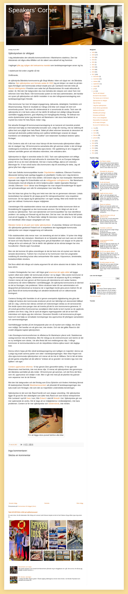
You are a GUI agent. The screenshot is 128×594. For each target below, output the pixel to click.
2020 (93, 67)
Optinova (12, 178)
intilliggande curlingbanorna (57, 180)
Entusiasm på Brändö (99, 115)
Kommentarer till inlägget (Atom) (27, 506)
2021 (93, 64)
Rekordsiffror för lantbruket (100, 120)
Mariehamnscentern (38, 385)
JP (100, 286)
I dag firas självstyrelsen (99, 105)
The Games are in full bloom (101, 98)
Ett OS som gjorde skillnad (107, 251)
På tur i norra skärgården (100, 117)
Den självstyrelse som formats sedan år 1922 (34, 83)
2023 (93, 59)
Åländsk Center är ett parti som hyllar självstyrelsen (29, 225)
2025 (93, 55)
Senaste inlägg (13, 503)
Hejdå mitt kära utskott (106, 193)
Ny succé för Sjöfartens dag (100, 125)
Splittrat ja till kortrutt (98, 110)
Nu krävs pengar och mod (107, 262)
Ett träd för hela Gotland (99, 95)
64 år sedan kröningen (99, 122)
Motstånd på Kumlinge (99, 113)
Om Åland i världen (105, 161)
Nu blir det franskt (105, 182)
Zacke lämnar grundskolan (100, 108)
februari (95, 135)
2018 (93, 72)
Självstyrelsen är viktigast (100, 100)
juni (94, 91)
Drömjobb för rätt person (107, 171)
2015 (93, 143)
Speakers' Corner (32, 10)
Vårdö (25, 186)
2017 (93, 74)
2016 (93, 141)
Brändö (57, 398)
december (96, 76)
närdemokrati (53, 404)
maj (94, 128)
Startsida (46, 503)
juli (94, 88)
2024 (93, 57)
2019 (93, 69)
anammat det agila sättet (59, 272)
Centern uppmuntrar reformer (20, 367)
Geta (28, 398)
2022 (93, 62)
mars (94, 133)
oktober (95, 81)
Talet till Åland (97, 103)
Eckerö (43, 398)
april (94, 130)
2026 (93, 52)
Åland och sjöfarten (105, 204)
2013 (93, 148)
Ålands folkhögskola (16, 88)
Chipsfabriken (49, 172)
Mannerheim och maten (25, 567)
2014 (93, 145)
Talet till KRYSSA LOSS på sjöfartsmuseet (22, 512)
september (96, 84)
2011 (93, 153)
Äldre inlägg (80, 503)
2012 (93, 150)
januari (95, 138)
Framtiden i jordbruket (106, 228)
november (96, 79)
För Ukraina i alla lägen (24, 577)
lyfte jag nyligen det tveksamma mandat (33, 65)
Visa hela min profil (95, 296)
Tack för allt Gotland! (98, 93)
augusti (95, 86)
